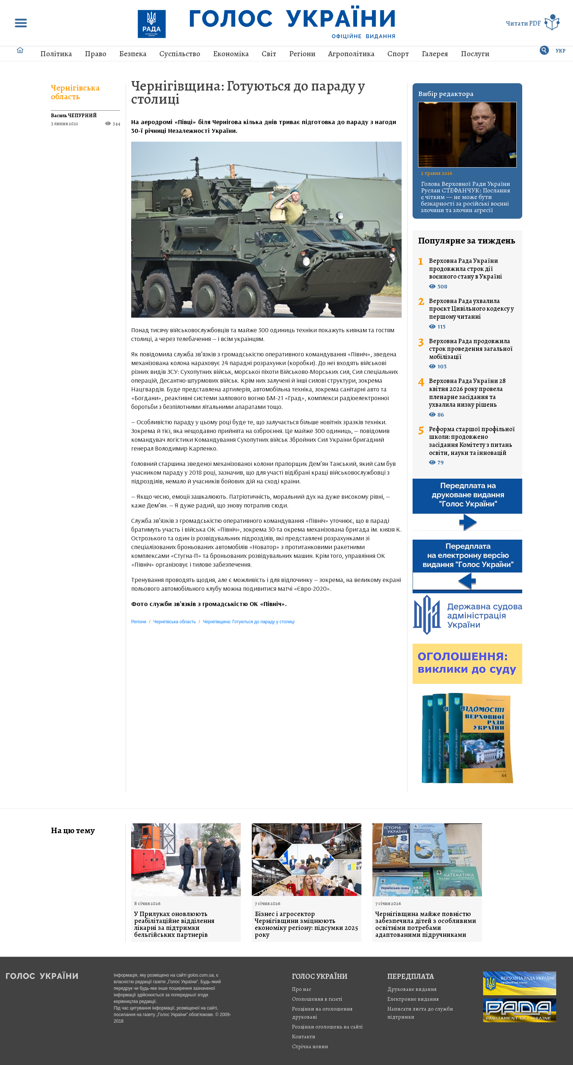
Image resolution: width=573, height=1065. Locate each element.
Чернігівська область (75, 92)
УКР (561, 50)
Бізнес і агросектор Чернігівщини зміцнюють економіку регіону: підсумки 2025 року (306, 924)
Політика (56, 54)
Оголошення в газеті (317, 999)
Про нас (301, 989)
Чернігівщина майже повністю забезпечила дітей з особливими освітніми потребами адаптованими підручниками (425, 924)
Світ (269, 54)
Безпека (133, 54)
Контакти (303, 1036)
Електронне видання (413, 999)
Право (95, 54)
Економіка (231, 54)
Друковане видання (412, 989)
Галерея (435, 54)
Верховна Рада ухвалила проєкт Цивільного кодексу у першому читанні (471, 309)
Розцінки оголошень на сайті (327, 1026)
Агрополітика (351, 54)
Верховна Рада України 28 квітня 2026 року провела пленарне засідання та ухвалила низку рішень (467, 393)
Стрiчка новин (310, 1046)
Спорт (398, 54)
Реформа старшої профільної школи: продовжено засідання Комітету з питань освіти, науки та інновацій (472, 441)
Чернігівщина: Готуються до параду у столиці (248, 92)
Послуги (475, 54)
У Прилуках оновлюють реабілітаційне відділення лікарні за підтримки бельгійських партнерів (174, 924)
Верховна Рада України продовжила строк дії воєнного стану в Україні (465, 269)
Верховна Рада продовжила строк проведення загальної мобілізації (471, 349)
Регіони (302, 54)
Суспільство (179, 54)
